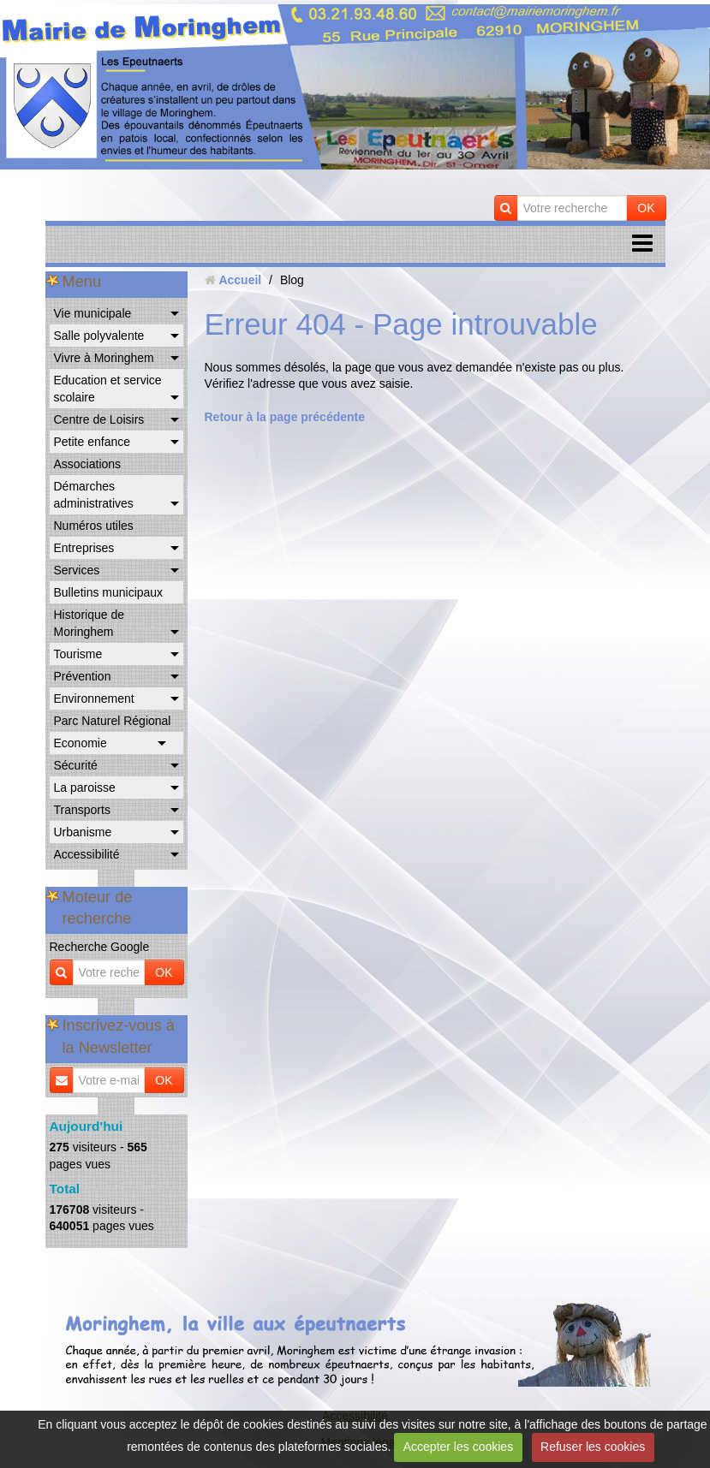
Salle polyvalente (99, 335)
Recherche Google (100, 947)
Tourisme (78, 654)
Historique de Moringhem (89, 623)
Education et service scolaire (108, 388)
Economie (80, 743)
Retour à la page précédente (285, 417)
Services (77, 570)
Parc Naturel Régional (112, 721)
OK (645, 208)
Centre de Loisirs (99, 419)
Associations (88, 464)
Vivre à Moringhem (104, 358)
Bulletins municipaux (109, 592)
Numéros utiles (94, 525)
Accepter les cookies (458, 1446)
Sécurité (76, 765)
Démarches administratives (94, 494)
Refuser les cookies (592, 1446)
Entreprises (84, 548)
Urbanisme (83, 832)
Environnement (94, 698)
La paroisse (85, 787)
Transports (82, 810)
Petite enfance (92, 442)
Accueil (239, 280)
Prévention (82, 676)
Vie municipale (93, 313)
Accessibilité (87, 854)
